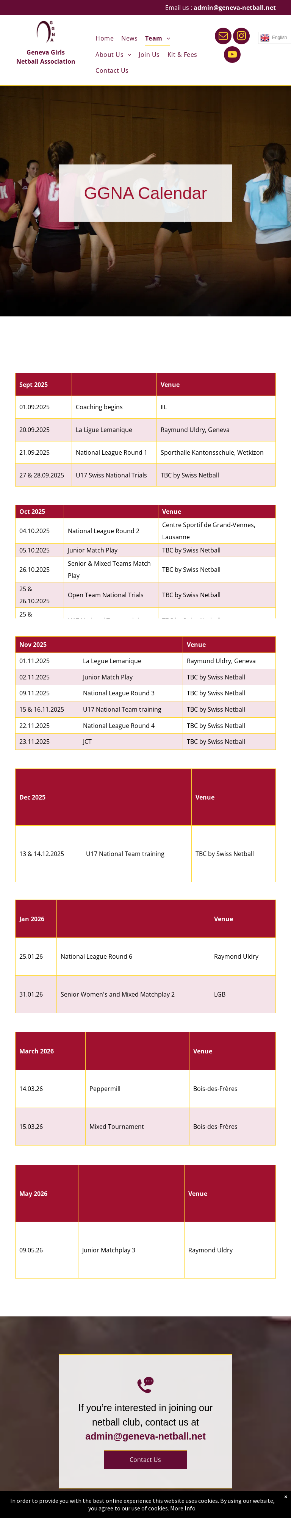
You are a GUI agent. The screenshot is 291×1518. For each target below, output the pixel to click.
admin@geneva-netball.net (235, 7)
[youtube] (232, 55)
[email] (223, 37)
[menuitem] (101, 38)
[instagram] (241, 37)
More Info (183, 1508)
